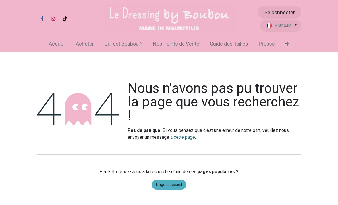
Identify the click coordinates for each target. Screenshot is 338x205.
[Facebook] (42, 19)
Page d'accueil (169, 184)
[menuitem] (57, 44)
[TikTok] (65, 19)
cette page (184, 137)
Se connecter (279, 12)
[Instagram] (53, 19)
